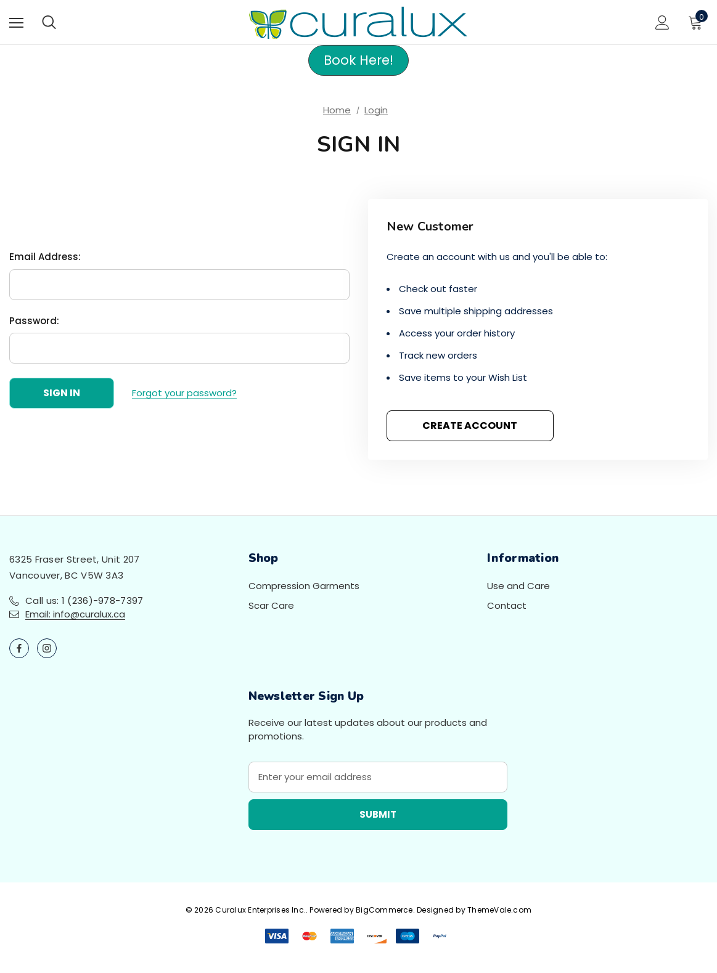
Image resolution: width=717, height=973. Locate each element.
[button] (358, 60)
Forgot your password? (184, 393)
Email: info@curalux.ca (75, 614)
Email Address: (45, 256)
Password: (34, 320)
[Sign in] (662, 22)
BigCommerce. (386, 910)
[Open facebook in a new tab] (19, 648)
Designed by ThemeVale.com (474, 910)
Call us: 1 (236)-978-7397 (84, 600)
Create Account (469, 425)
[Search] (49, 22)
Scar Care (271, 605)
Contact (506, 605)
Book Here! (358, 60)
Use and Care (518, 585)
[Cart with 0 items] (698, 22)
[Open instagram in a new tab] (47, 648)
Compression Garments (303, 585)
